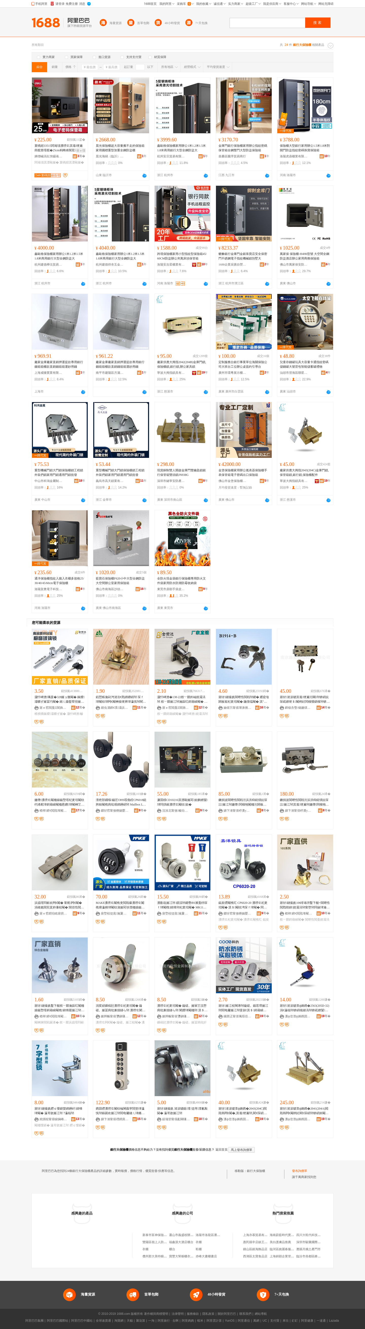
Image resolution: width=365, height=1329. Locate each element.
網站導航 (261, 1314)
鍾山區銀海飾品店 (255, 1249)
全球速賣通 (103, 1320)
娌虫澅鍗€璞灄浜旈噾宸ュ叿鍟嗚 (115, 707)
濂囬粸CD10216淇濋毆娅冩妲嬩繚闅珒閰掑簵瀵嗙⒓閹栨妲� (182, 802)
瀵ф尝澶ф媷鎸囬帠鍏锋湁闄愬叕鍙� (299, 1016)
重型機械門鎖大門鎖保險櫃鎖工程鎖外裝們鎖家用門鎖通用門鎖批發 (58, 473)
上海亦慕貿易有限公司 (258, 1235)
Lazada (334, 1320)
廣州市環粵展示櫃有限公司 (232, 373)
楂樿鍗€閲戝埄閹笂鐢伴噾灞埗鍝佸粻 (299, 913)
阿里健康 (307, 1320)
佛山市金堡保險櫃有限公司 (232, 481)
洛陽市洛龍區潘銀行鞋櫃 (212, 1235)
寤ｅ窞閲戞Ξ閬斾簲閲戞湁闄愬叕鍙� (53, 707)
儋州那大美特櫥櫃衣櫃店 (159, 1256)
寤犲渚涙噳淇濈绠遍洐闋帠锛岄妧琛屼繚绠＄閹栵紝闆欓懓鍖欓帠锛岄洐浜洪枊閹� (305, 699)
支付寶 (274, 1320)
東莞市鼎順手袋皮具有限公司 (171, 589)
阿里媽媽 (188, 1320)
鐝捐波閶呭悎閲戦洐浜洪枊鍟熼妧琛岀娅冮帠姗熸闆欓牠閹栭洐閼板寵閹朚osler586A (242, 802)
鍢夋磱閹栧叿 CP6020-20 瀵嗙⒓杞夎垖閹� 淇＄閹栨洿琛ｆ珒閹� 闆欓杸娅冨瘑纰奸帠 (242, 905)
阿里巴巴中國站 (82, 1320)
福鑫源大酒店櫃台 (181, 1242)
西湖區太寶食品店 (255, 1256)
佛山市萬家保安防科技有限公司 (294, 264)
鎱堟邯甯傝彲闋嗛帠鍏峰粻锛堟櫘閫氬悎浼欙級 (176, 1119)
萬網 (256, 1320)
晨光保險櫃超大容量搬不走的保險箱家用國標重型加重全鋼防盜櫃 (120, 148)
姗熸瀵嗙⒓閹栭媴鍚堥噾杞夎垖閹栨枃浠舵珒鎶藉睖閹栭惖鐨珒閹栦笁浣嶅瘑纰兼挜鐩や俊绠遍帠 (59, 802)
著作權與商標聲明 (156, 1314)
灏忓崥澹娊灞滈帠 (195, 714)
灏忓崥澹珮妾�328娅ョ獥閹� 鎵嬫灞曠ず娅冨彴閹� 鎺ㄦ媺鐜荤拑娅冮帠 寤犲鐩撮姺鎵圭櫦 (59, 699)
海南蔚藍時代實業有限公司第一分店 (294, 1235)
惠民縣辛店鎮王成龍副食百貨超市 (266, 1242)
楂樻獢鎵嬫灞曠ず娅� (50, 714)
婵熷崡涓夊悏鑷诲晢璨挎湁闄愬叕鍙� (48, 156)
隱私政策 (208, 1314)
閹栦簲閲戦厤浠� (46, 1022)
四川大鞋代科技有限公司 (313, 1235)
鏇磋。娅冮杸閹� (129, 1022)
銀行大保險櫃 (256, 1171)
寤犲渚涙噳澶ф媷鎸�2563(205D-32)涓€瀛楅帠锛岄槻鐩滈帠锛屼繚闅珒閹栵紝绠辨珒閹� (304, 1008)
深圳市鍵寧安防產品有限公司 (171, 481)
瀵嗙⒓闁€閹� (106, 1022)
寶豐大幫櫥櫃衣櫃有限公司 (187, 1256)
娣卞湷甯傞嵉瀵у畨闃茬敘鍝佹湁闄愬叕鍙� (237, 810)
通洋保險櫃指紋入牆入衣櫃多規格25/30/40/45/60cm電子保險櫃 (59, 581)
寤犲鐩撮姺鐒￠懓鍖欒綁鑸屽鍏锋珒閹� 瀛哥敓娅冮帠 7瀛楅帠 (58, 1111)
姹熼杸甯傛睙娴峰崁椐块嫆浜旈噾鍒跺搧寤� (53, 1119)
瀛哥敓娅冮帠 (59, 1125)
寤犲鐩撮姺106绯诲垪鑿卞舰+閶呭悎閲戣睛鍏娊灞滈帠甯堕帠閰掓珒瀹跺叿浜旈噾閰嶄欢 (305, 905)
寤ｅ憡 (80, 150)
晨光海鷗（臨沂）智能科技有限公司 (110, 156)
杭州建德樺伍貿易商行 (48, 264)
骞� (81, 156)
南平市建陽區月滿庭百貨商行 (110, 373)
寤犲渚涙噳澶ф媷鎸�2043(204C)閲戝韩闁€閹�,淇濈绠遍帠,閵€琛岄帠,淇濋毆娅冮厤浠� (242, 1111)
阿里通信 (244, 1320)
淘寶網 (118, 1320)
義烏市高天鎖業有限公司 (110, 481)
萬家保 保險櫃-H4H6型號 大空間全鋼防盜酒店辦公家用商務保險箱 (304, 256)
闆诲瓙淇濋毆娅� (46, 162)
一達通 (321, 1320)
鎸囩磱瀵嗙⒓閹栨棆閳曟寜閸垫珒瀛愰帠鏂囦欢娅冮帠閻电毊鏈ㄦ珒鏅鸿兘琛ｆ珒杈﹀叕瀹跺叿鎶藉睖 (120, 1111)
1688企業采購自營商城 (232, 264)
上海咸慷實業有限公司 (48, 373)
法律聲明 (178, 1314)
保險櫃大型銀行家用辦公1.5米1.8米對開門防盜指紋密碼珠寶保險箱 (305, 148)
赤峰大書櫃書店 (206, 1256)
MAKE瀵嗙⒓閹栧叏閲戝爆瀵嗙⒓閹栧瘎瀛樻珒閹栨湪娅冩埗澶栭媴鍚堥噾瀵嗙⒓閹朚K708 (120, 905)
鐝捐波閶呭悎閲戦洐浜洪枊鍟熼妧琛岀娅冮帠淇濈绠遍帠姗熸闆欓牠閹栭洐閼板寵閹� (304, 802)
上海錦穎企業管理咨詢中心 (288, 1256)
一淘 (151, 1320)
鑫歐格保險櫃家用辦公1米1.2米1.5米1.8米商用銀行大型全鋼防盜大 (181, 148)
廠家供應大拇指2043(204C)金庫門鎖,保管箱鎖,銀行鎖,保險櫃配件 (304, 473)
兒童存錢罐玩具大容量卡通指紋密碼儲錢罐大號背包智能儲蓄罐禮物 (304, 364)
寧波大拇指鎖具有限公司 (171, 373)
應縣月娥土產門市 (308, 1249)
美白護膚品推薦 (280, 1242)
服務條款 (193, 1314)
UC (265, 1320)
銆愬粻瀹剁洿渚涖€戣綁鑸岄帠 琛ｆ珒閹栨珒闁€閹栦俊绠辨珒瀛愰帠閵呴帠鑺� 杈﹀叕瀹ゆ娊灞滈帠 (121, 699)
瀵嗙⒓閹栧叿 (253, 919)
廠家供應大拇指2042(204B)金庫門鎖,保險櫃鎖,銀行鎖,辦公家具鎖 (181, 364)
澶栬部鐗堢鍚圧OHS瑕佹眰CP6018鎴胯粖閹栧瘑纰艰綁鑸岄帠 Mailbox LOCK (121, 802)
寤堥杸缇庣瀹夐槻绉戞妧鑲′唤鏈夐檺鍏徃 (115, 913)
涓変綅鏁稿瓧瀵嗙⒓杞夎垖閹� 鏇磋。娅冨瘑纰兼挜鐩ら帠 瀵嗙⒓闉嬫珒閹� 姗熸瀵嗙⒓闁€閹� (120, 1008)
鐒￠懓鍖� (77, 1125)
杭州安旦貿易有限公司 (171, 156)
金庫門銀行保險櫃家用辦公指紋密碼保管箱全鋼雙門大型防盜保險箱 (242, 148)
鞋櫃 (199, 1249)
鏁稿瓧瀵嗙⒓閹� (169, 1022)
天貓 (130, 1320)
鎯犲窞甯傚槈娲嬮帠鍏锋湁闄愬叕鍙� (115, 810)
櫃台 (172, 1249)
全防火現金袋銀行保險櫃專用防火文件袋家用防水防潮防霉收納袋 (181, 581)
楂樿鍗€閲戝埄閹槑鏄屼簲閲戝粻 (53, 810)
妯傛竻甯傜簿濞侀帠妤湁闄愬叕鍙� (237, 707)
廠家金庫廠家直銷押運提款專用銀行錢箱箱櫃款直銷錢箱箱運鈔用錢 (58, 364)
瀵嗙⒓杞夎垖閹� (230, 919)
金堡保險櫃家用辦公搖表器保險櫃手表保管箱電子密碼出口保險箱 (242, 473)
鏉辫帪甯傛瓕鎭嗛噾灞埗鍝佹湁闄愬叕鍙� (115, 1016)
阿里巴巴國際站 (57, 1320)
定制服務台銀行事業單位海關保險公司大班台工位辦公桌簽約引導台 (242, 364)
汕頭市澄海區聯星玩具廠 (294, 373)
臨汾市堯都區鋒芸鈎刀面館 (314, 1256)
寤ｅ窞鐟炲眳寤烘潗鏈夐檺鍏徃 (53, 913)
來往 (286, 1320)
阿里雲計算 (214, 1320)
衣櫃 (199, 1242)
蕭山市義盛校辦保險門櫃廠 (187, 1235)
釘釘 (295, 1320)
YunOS (229, 1320)
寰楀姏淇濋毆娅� (72, 162)
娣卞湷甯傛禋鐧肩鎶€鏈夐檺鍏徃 (115, 1119)
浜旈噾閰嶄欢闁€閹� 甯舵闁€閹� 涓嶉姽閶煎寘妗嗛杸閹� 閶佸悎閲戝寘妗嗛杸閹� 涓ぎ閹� (59, 905)
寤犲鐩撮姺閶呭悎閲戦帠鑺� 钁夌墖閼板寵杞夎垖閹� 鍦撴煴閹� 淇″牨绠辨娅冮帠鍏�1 (243, 699)
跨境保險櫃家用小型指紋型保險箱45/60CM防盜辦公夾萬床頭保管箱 (182, 256)
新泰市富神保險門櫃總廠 (159, 1235)
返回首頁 (221, 1149)
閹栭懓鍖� (42, 1125)
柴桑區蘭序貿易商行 (232, 156)
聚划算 (140, 1320)
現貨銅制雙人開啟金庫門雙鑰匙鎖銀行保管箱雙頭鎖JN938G (181, 473)
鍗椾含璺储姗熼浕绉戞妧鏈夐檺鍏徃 (299, 707)
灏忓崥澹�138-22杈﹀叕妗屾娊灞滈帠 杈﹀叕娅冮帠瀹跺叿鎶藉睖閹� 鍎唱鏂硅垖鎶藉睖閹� (182, 699)
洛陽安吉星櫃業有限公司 (171, 264)
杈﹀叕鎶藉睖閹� (169, 714)
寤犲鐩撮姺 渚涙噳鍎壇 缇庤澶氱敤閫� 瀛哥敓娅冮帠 (182, 1111)
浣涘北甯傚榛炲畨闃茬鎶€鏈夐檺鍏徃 (176, 810)
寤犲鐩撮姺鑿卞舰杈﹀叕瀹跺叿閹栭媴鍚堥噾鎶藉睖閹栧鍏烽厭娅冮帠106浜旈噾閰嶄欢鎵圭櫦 (59, 1008)
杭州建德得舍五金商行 (110, 264)
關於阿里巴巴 (227, 1314)
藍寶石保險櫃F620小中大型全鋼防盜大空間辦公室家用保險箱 (120, 581)
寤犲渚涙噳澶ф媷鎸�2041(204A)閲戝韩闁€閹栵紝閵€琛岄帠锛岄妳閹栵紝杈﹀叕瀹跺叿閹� (304, 1111)
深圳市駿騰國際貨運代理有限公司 (319, 1242)
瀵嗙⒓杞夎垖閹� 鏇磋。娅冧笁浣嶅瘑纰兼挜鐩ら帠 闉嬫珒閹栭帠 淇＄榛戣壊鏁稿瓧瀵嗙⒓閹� (182, 1008)
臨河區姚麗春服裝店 (283, 1249)
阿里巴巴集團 (34, 1320)
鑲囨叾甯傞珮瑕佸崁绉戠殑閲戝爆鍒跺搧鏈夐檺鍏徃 (237, 1016)
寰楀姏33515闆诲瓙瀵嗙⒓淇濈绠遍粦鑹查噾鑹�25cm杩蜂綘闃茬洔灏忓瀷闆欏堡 (59, 148)
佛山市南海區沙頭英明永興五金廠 (110, 589)
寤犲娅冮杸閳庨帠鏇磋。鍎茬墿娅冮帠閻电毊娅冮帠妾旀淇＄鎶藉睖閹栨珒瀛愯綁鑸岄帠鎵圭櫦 (243, 1008)
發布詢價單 (299, 1171)
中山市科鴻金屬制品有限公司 (48, 481)
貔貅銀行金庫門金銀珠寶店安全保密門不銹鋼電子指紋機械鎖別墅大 (242, 256)
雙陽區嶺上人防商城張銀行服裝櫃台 (166, 1242)
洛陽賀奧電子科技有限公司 (48, 589)
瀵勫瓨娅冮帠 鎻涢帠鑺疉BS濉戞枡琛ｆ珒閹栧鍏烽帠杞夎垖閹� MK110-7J (182, 905)
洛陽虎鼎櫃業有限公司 (294, 156)
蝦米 (200, 1320)
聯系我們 (245, 1314)
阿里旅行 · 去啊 (168, 1320)
